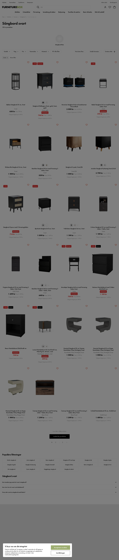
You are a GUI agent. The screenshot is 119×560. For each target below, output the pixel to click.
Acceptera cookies (60, 547)
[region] (37, 550)
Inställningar (60, 553)
